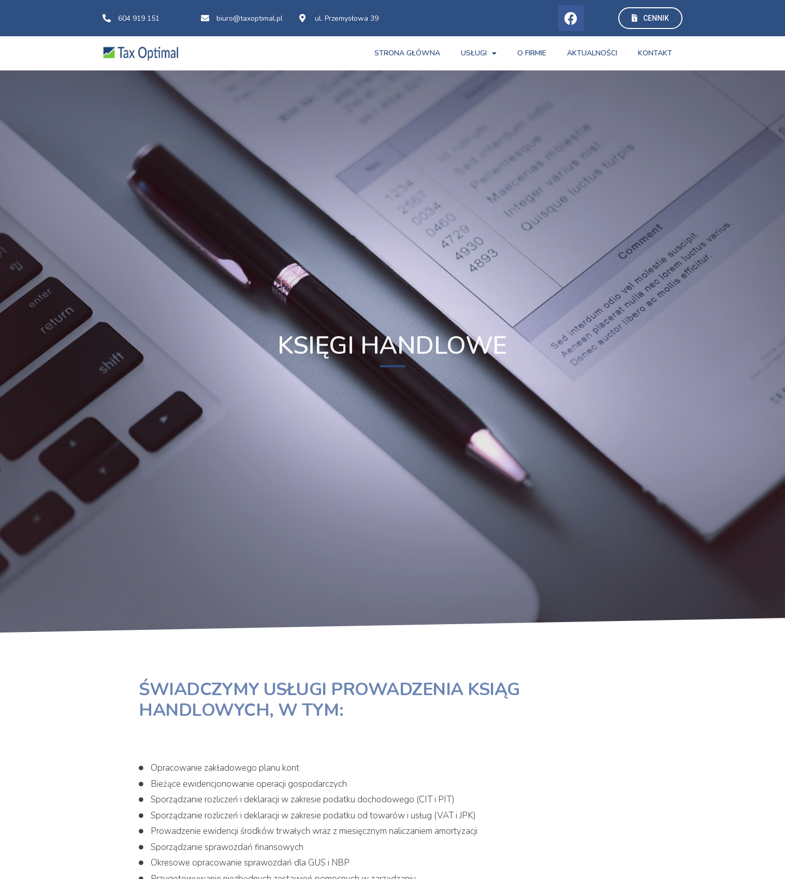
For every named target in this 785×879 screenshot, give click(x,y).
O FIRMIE (531, 53)
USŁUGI (479, 53)
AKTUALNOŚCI (592, 53)
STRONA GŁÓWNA (407, 53)
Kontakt (655, 53)
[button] (650, 18)
